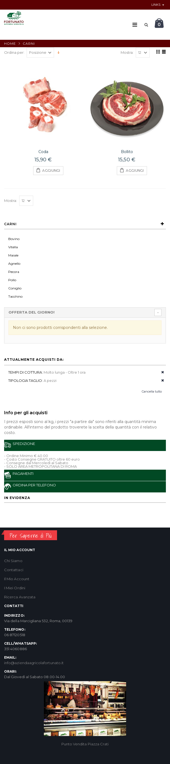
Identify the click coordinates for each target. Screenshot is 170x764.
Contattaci (13, 570)
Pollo (12, 280)
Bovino (13, 239)
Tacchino (15, 296)
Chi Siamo (13, 561)
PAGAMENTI (18, 474)
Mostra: (127, 52)
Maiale (13, 255)
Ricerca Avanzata (19, 597)
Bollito (127, 151)
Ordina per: (14, 52)
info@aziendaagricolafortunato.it (34, 663)
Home (10, 43)
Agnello (14, 263)
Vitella (13, 247)
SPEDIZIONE (19, 444)
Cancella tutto (152, 391)
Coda (43, 151)
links (155, 5)
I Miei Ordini (14, 588)
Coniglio (14, 288)
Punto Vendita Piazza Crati (85, 744)
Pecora (13, 272)
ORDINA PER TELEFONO (30, 486)
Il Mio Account (16, 579)
